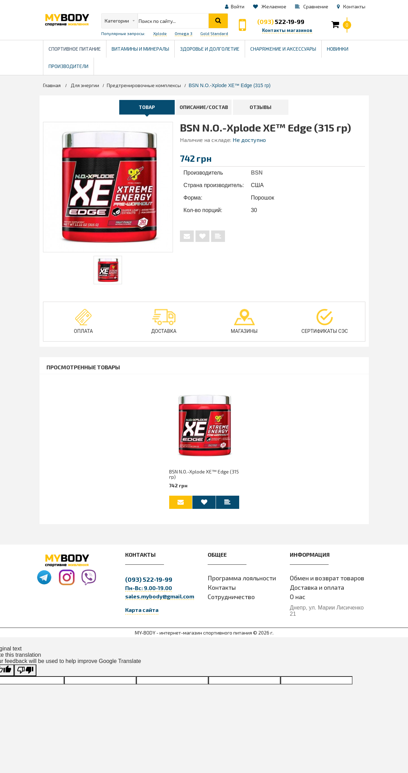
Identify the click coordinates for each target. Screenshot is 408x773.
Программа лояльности (242, 578)
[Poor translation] (25, 671)
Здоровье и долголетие (212, 46)
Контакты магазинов (287, 30)
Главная (52, 85)
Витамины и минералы (140, 49)
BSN (257, 173)
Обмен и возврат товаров (327, 578)
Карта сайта (141, 610)
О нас (297, 597)
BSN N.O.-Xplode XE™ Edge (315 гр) (204, 474)
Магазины (244, 321)
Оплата (83, 321)
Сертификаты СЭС (325, 321)
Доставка (163, 321)
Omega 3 (183, 33)
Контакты (222, 587)
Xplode (160, 33)
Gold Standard (214, 33)
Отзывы (260, 107)
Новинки (337, 49)
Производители (71, 63)
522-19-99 (280, 21)
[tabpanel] (108, 270)
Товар (147, 107)
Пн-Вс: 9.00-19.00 (148, 588)
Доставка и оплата (317, 587)
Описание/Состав (204, 107)
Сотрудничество (231, 597)
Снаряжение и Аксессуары (283, 49)
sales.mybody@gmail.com (159, 596)
